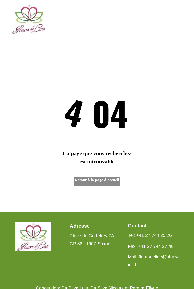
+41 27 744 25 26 (154, 235)
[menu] (182, 19)
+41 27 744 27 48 (156, 246)
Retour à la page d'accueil (97, 180)
